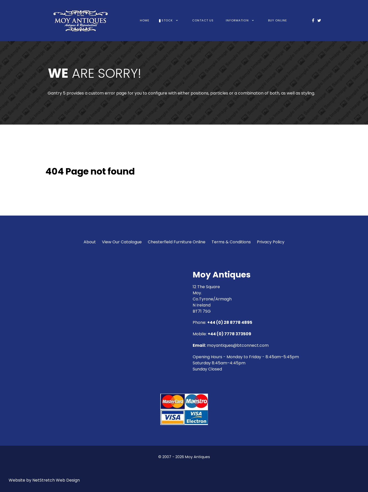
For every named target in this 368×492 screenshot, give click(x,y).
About (90, 242)
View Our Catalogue (122, 242)
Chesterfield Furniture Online (176, 242)
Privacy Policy (270, 242)
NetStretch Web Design (56, 480)
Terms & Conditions (231, 242)
